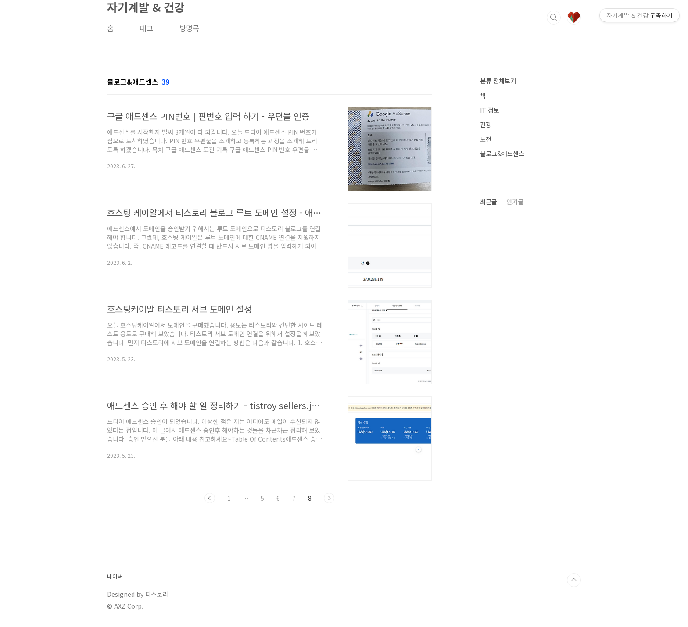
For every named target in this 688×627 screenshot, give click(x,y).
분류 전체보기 (498, 80)
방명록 (189, 28)
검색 (553, 17)
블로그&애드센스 (502, 153)
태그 (146, 28)
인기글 (514, 201)
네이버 (115, 576)
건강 (485, 124)
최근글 (488, 201)
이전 (209, 498)
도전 (485, 139)
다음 (329, 498)
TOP (574, 580)
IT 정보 (489, 110)
